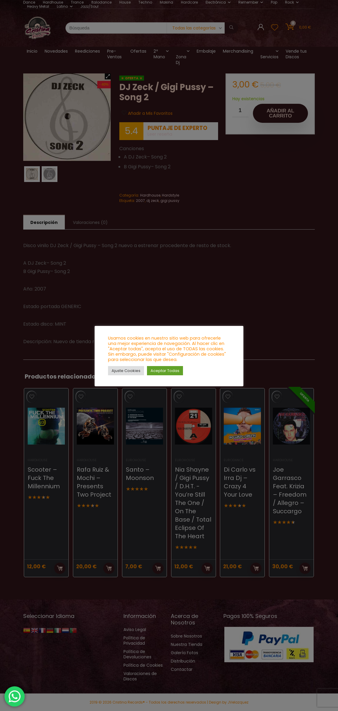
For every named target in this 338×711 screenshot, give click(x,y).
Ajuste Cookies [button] (126, 370)
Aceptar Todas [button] (165, 370)
